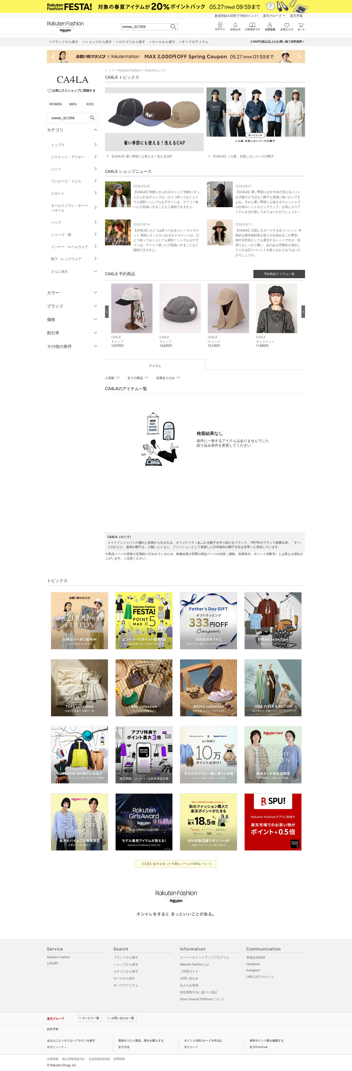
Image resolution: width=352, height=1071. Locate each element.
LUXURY (52, 963)
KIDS (90, 104)
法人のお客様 (189, 985)
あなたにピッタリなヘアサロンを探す (71, 1040)
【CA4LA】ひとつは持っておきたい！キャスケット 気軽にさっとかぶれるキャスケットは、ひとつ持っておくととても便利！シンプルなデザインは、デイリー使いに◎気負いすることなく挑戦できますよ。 (166, 240)
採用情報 (119, 1059)
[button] (133, 320)
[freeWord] (73, 118)
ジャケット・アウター (74, 157)
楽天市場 (296, 16)
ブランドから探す (126, 957)
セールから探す (124, 978)
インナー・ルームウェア (74, 246)
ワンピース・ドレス (74, 181)
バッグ (74, 222)
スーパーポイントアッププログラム (204, 957)
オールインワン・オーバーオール (74, 208)
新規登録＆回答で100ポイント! (236, 16)
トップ (109, 70)
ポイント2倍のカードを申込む (203, 1040)
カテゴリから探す (126, 971)
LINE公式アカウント (260, 977)
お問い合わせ (189, 978)
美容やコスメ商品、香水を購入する (141, 1040)
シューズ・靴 (74, 234)
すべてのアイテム (126, 985)
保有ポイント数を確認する (267, 1040)
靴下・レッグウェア (74, 258)
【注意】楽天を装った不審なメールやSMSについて (176, 864)
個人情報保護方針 (73, 1059)
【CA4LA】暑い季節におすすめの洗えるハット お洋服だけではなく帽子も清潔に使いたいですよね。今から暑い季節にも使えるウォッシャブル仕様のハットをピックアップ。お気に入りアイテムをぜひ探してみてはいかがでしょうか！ (268, 202)
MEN (72, 104)
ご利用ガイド (189, 971)
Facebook (253, 964)
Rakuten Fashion (129, 70)
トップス (74, 144)
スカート (74, 193)
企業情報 (52, 1059)
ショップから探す (126, 964)
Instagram (253, 970)
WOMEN (55, 104)
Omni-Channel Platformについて (202, 999)
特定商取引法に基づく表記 (198, 992)
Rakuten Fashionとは (194, 964)
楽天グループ (272, 16)
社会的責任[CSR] (99, 1059)
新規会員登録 (255, 957)
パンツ (74, 169)
